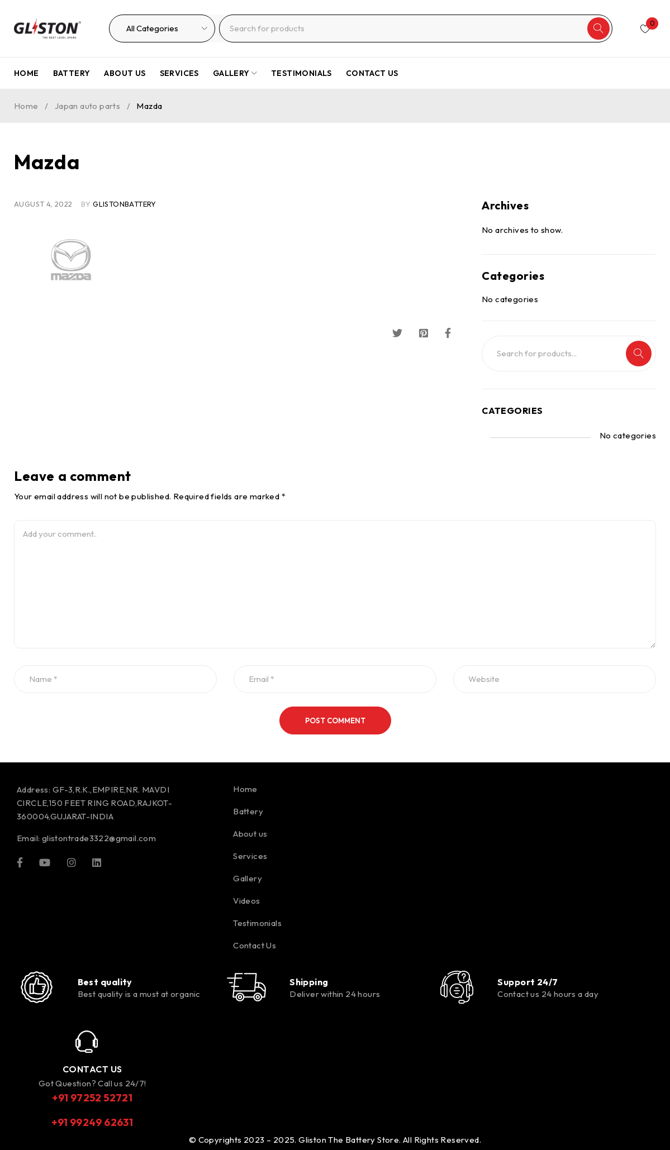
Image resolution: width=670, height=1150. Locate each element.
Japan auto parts (87, 106)
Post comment (335, 720)
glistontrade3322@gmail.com (99, 838)
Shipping (309, 981)
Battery (248, 811)
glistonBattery (124, 203)
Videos (246, 900)
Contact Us (254, 945)
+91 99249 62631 (92, 1122)
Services (250, 856)
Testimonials (257, 923)
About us (250, 833)
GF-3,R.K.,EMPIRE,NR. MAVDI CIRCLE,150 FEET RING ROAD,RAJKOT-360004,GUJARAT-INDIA (94, 803)
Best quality (105, 981)
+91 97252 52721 (92, 1097)
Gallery (247, 878)
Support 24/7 (527, 981)
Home (26, 106)
